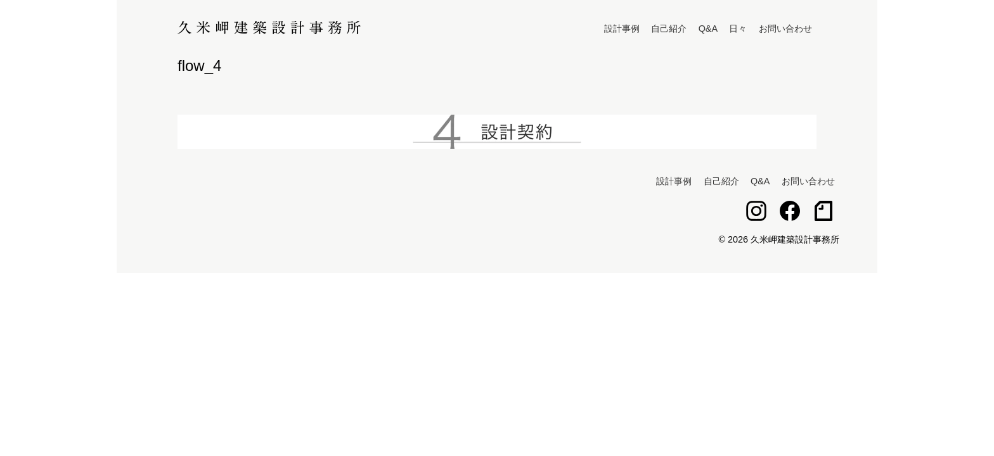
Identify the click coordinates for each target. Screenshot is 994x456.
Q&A (708, 28)
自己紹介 (669, 28)
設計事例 (622, 28)
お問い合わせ (785, 28)
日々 (738, 28)
